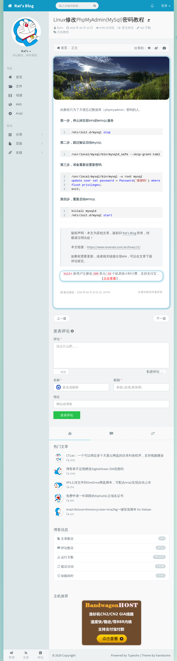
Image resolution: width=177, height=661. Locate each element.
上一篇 (61, 318)
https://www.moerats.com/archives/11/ (113, 247)
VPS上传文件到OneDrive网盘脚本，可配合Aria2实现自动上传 (108, 482)
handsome (163, 655)
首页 (62, 48)
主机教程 (63, 32)
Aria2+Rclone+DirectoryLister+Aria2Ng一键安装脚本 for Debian (108, 509)
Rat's (60, 28)
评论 (57, 339)
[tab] (70, 433)
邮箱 (118, 380)
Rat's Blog (129, 233)
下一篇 (161, 318)
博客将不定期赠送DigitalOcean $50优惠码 (95, 469)
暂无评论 (127, 28)
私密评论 (153, 372)
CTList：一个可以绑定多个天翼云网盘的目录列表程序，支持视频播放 (115, 455)
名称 (57, 380)
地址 (56, 397)
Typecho (134, 655)
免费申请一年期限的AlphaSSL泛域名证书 (94, 496)
